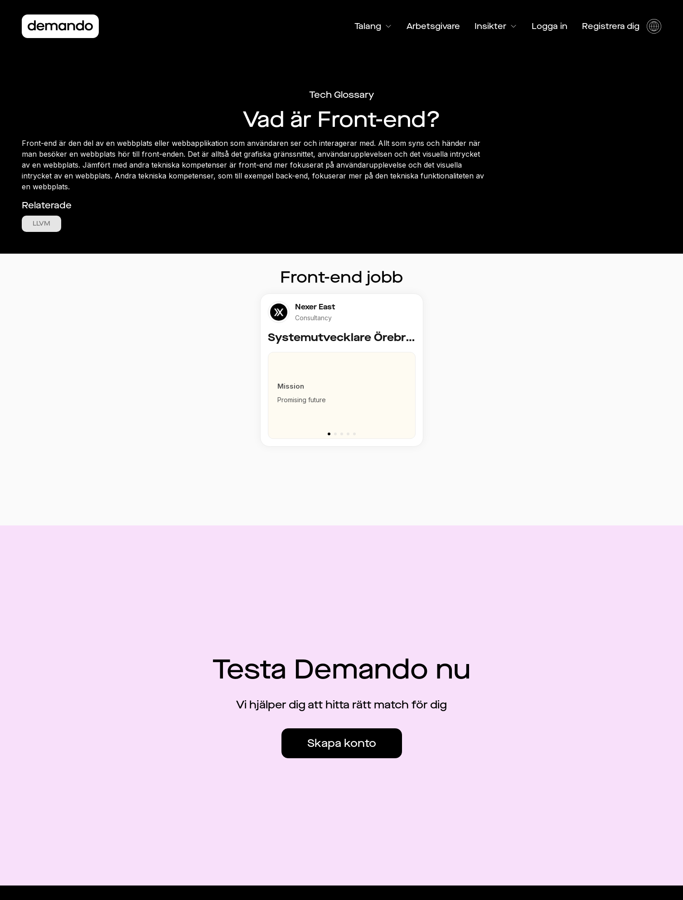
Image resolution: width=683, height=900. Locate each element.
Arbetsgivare (433, 26)
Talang (373, 26)
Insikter (496, 26)
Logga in (549, 26)
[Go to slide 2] (335, 434)
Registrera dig (610, 26)
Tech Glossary (341, 95)
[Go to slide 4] (348, 434)
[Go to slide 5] (354, 434)
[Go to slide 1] (329, 434)
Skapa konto (341, 743)
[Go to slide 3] (341, 434)
